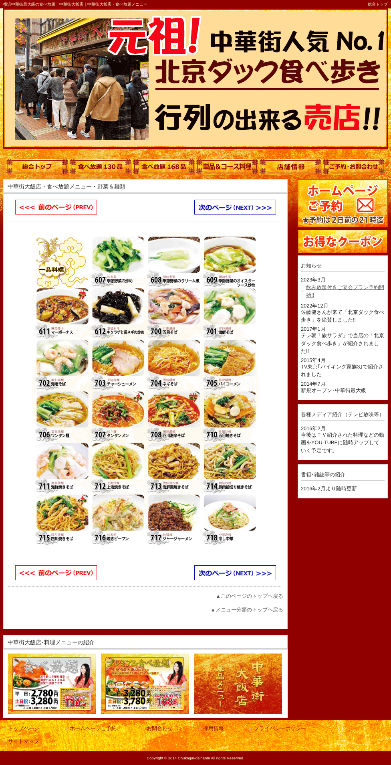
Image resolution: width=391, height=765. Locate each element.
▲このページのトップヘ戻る (249, 596)
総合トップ (378, 4)
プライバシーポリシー (280, 728)
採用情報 (213, 728)
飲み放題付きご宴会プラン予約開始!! (345, 291)
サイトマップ (23, 741)
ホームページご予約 (93, 728)
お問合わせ (160, 728)
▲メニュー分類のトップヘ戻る (246, 610)
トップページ (23, 728)
